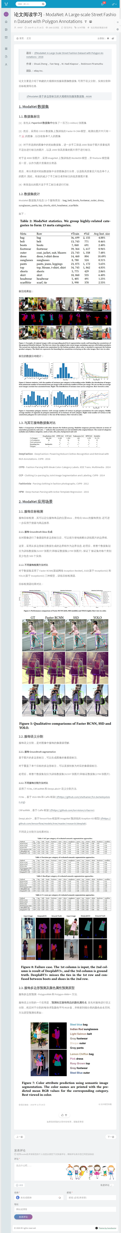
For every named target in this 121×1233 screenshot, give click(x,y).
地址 (16, 1204)
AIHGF (20, 27)
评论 (17, 1158)
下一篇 (111, 1136)
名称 (17, 1192)
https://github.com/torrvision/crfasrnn (72, 810)
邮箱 (70, 1192)
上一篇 (19, 1136)
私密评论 (105, 1185)
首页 (20, 38)
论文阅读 (95, 27)
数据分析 (103, 27)
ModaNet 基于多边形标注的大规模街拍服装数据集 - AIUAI (59, 96)
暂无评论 (68, 27)
